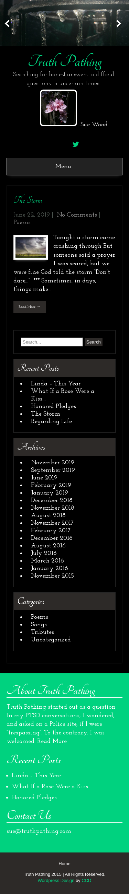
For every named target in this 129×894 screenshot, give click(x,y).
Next (123, 23)
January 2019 (49, 493)
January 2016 (49, 568)
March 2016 (47, 561)
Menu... (64, 166)
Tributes (42, 632)
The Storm (27, 200)
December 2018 (52, 500)
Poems (22, 222)
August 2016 (48, 546)
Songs (39, 625)
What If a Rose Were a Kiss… (52, 786)
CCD (86, 880)
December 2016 (52, 538)
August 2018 (48, 515)
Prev (6, 23)
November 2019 (52, 463)
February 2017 (51, 530)
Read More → (30, 307)
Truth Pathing (64, 61)
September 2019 (53, 470)
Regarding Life (51, 421)
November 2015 (52, 576)
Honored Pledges (53, 406)
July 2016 (44, 553)
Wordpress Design (56, 880)
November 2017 (52, 523)
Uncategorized (51, 640)
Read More (52, 741)
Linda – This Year (56, 384)
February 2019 (51, 485)
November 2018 (52, 508)
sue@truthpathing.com (39, 831)
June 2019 (44, 478)
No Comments (77, 215)
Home (64, 863)
